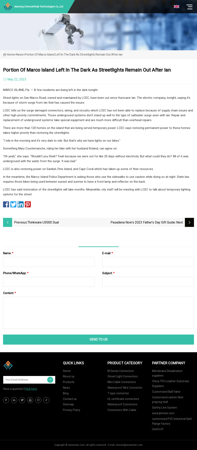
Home (9, 54)
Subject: (108, 273)
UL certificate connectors (123, 399)
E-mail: (107, 253)
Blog (66, 393)
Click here (31, 388)
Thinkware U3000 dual (43, 222)
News (66, 387)
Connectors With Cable (121, 410)
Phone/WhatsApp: (15, 273)
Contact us (70, 399)
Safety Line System (164, 407)
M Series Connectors (120, 371)
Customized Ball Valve (166, 391)
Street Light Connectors (122, 376)
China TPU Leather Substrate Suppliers (170, 384)
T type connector (118, 393)
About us (68, 376)
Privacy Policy (71, 410)
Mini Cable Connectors (121, 382)
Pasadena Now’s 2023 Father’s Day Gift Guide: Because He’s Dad (143, 222)
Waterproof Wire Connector (124, 387)
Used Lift (157, 429)
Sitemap (68, 404)
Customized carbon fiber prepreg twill (167, 400)
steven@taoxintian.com (129, 445)
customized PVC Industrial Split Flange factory (172, 421)
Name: (8, 253)
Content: (9, 293)
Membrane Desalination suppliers (167, 373)
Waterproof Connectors (122, 404)
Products (68, 382)
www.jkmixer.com (163, 413)
